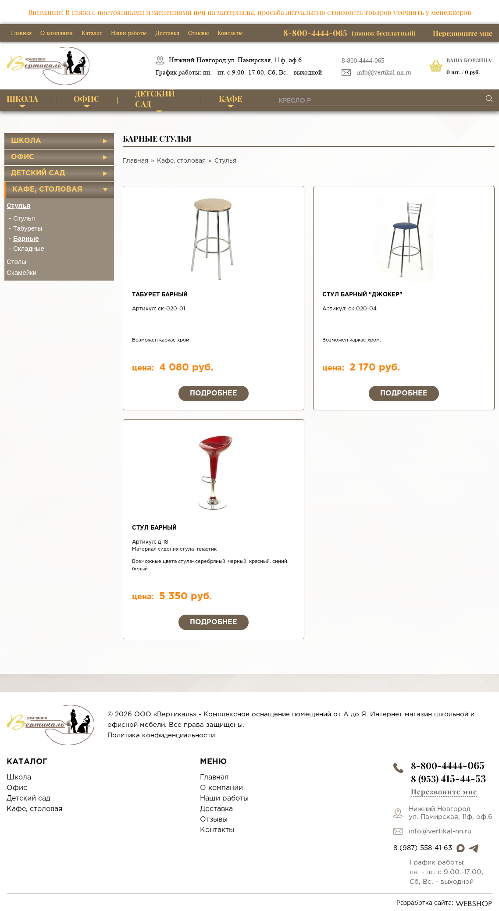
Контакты (229, 32)
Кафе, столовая (47, 189)
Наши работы (128, 32)
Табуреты (27, 228)
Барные (26, 238)
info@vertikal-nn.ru (384, 72)
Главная (21, 32)
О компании (56, 32)
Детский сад (155, 99)
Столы (16, 261)
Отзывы (198, 32)
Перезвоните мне (462, 33)
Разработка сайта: (444, 903)
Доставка (167, 32)
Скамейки (21, 272)
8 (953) (448, 778)
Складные (28, 248)
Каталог (92, 32)
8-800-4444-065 (363, 60)
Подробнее (213, 393)
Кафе (230, 98)
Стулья (18, 205)
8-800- (448, 765)
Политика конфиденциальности (161, 735)
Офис (87, 98)
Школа (22, 98)
